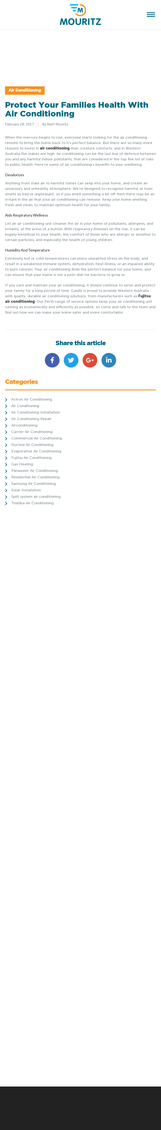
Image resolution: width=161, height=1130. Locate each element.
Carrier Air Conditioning (32, 467)
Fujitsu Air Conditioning (31, 493)
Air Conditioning (32, 108)
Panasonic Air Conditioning (34, 506)
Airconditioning (24, 461)
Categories (21, 418)
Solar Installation (26, 526)
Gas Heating (22, 500)
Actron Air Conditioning (31, 435)
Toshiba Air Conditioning (32, 539)
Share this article (81, 379)
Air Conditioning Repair (31, 454)
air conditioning (55, 184)
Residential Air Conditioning (35, 513)
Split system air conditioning (36, 532)
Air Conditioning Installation (35, 448)
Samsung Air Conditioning (33, 519)
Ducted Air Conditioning (32, 480)
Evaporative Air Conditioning (36, 487)
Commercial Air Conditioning (36, 474)
